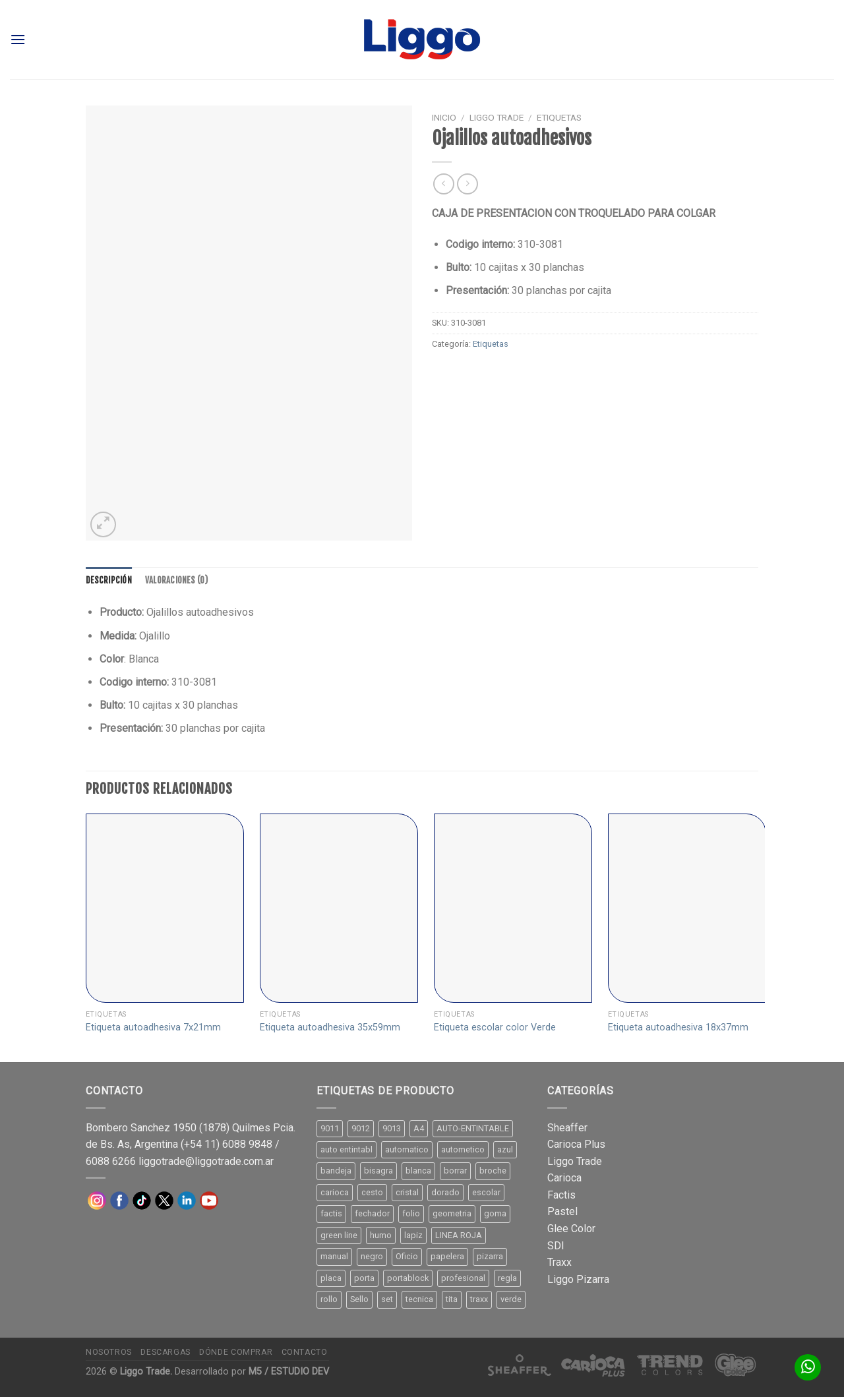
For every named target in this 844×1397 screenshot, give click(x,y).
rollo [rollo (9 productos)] (329, 1299)
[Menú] (18, 39)
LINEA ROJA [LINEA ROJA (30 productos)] (458, 1235)
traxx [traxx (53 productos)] (479, 1299)
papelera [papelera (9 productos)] (447, 1256)
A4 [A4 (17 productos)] (418, 1128)
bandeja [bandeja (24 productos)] (335, 1170)
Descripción (109, 580)
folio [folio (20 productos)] (411, 1213)
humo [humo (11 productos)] (381, 1235)
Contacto (305, 1352)
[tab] (109, 580)
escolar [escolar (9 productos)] (486, 1192)
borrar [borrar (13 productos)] (455, 1170)
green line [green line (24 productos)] (338, 1235)
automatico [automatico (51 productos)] (407, 1149)
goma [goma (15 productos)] (495, 1213)
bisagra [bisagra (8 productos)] (378, 1170)
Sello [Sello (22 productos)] (359, 1299)
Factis (561, 1195)
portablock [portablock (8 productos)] (408, 1278)
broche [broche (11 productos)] (492, 1170)
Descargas (165, 1352)
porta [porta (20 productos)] (364, 1278)
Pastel (562, 1211)
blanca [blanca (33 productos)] (418, 1170)
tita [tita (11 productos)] (452, 1299)
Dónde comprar (235, 1352)
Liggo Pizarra (578, 1279)
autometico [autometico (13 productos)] (463, 1149)
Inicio (444, 117)
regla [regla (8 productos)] (507, 1278)
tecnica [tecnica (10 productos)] (419, 1299)
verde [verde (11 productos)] (511, 1299)
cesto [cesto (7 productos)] (372, 1192)
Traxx (559, 1262)
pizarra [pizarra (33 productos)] (490, 1256)
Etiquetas (559, 117)
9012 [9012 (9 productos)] (360, 1128)
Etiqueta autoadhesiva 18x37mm (678, 1027)
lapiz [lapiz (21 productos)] (413, 1235)
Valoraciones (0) (176, 580)
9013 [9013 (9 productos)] (391, 1128)
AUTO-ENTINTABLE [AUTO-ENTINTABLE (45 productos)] (473, 1128)
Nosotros (109, 1352)
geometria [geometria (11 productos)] (452, 1213)
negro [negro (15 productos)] (372, 1256)
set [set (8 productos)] (387, 1299)
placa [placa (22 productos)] (331, 1278)
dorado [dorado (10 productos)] (445, 1192)
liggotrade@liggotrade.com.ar (206, 1161)
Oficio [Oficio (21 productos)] (407, 1256)
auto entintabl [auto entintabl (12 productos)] (346, 1149)
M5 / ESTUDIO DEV (289, 1371)
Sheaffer (567, 1127)
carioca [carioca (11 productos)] (334, 1192)
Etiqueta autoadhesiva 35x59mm (330, 1027)
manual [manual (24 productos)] (334, 1256)
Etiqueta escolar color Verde (495, 1027)
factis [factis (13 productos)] (331, 1213)
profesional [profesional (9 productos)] (463, 1278)
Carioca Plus (576, 1144)
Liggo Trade (496, 117)
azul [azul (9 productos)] (505, 1149)
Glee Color (571, 1228)
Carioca (564, 1178)
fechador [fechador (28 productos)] (372, 1213)
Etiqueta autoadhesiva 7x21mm (153, 1027)
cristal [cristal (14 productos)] (407, 1192)
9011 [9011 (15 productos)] (329, 1128)
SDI (555, 1245)
